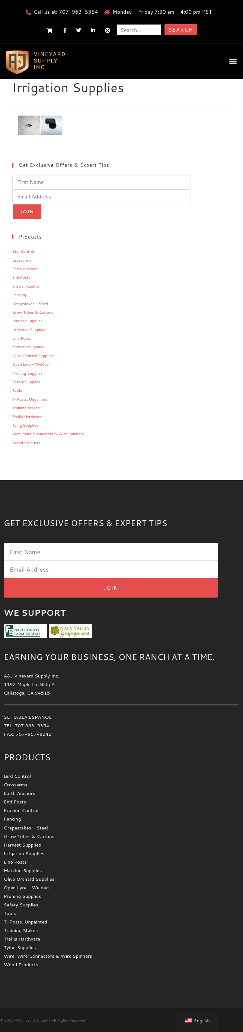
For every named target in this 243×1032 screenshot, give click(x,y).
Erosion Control (26, 286)
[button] (233, 61)
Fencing (19, 294)
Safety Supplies (26, 381)
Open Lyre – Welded (30, 364)
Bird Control (23, 251)
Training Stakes (26, 407)
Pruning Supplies (27, 373)
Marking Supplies (27, 346)
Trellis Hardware (27, 416)
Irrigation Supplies (28, 329)
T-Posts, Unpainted (30, 399)
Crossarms (21, 260)
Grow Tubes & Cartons (32, 312)
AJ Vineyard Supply (31, 1020)
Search (180, 29)
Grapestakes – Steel (30, 303)
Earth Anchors (25, 268)
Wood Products (26, 442)
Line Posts (21, 338)
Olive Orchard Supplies (33, 355)
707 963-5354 (32, 725)
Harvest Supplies (27, 320)
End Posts (21, 277)
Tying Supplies (25, 425)
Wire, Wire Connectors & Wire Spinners (48, 433)
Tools (17, 390)
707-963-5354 (78, 12)
